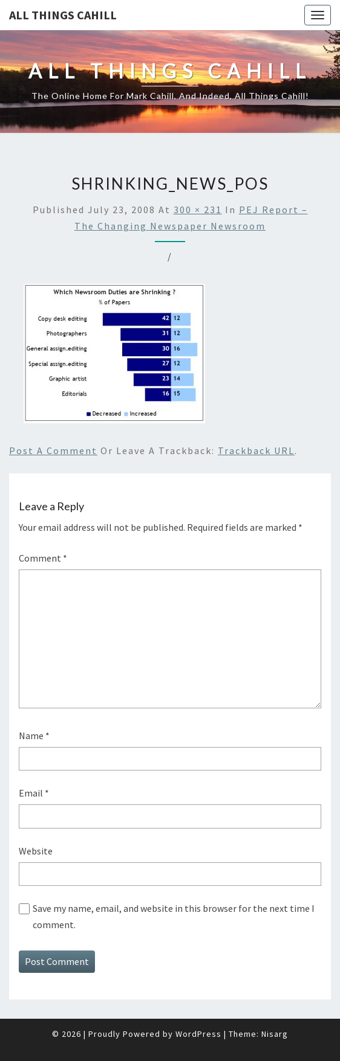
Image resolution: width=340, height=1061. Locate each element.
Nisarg (274, 1033)
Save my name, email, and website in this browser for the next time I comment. (174, 916)
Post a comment (53, 450)
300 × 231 (198, 210)
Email (34, 793)
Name (34, 735)
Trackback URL (256, 450)
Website (36, 851)
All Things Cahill (63, 14)
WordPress (198, 1033)
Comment (43, 558)
